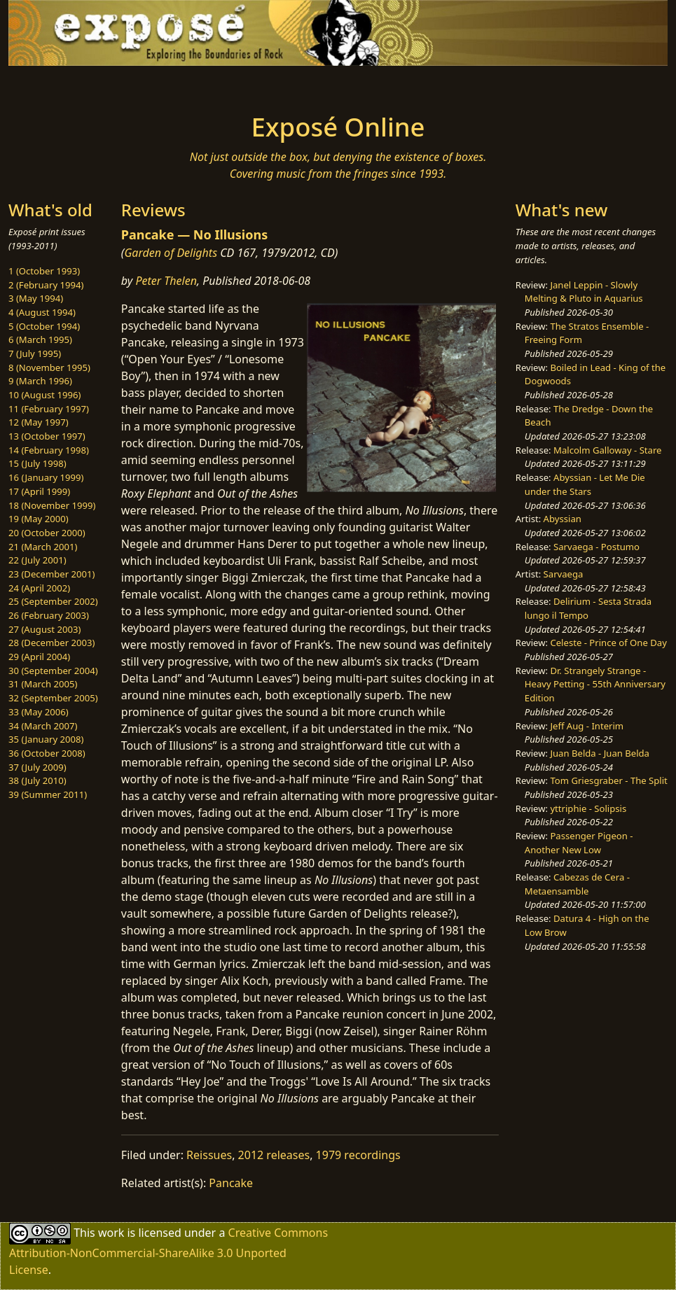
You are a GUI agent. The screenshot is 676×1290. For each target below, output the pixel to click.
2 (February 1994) (45, 285)
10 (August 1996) (44, 394)
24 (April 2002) (39, 588)
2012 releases (274, 1155)
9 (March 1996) (40, 380)
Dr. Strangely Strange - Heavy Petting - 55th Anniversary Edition (595, 684)
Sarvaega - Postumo (596, 546)
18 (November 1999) (52, 505)
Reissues (209, 1155)
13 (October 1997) (46, 436)
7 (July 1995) (34, 353)
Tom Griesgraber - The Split (608, 780)
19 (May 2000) (38, 518)
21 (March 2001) (42, 546)
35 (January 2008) (45, 739)
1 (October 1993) (44, 271)
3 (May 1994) (35, 298)
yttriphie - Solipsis (588, 808)
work (111, 1232)
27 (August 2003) (44, 629)
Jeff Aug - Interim (586, 726)
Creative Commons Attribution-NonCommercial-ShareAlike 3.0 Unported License (168, 1251)
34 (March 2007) (42, 726)
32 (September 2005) (53, 698)
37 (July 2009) (37, 767)
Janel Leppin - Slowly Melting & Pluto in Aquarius (584, 292)
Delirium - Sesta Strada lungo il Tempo (588, 608)
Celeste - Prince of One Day (608, 642)
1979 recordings (358, 1155)
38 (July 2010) (37, 780)
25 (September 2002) (53, 601)
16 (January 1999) (45, 477)
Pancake (231, 1183)
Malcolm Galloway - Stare (607, 450)
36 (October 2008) (46, 753)
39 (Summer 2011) (47, 794)
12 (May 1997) (38, 422)
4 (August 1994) (42, 312)
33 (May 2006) (38, 712)
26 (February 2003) (48, 615)
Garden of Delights (170, 252)
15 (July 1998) (37, 463)
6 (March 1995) (40, 339)
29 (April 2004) (39, 656)
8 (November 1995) (49, 367)
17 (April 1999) (39, 491)
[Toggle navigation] (122, 85)
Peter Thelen (166, 280)
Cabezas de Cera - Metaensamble (577, 884)
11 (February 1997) (48, 408)
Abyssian (562, 518)
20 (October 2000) (46, 532)
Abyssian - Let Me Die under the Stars (585, 484)
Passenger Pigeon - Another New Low (579, 842)
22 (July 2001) (37, 560)
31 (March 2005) (42, 684)
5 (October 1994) (44, 326)
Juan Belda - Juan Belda (599, 753)
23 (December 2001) (51, 574)
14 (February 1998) (48, 450)
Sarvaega (564, 574)
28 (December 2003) (51, 642)
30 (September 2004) (53, 670)
